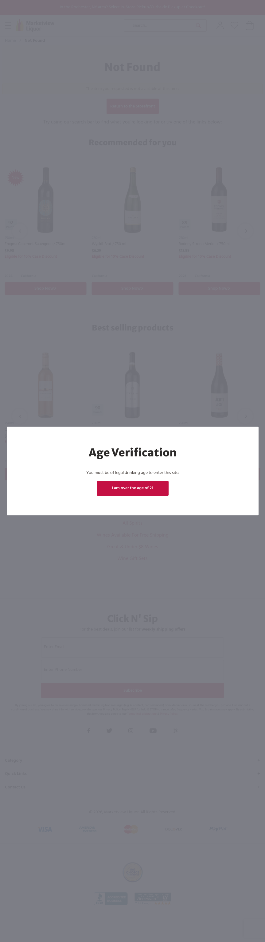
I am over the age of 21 (132, 488)
